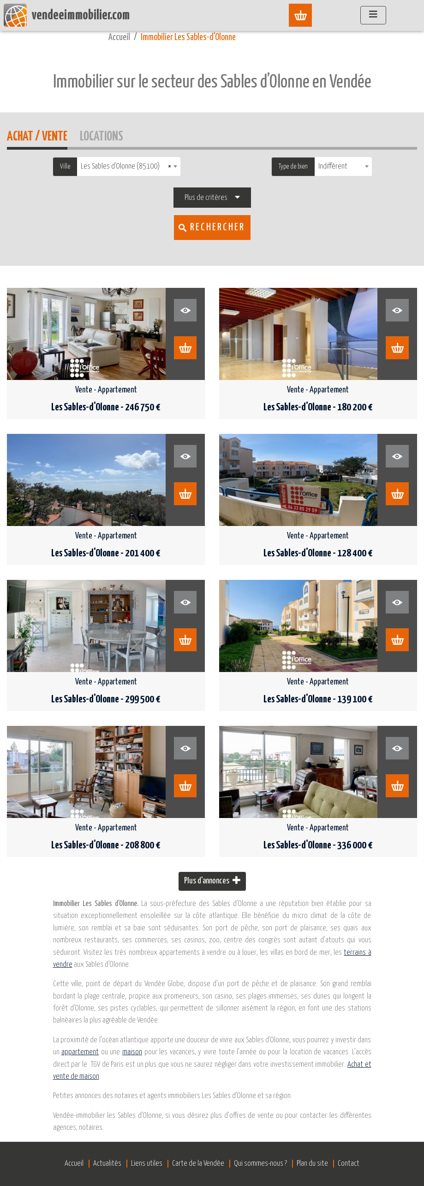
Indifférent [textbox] (332, 166)
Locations (101, 135)
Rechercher (217, 227)
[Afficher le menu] (373, 15)
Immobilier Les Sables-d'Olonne (188, 37)
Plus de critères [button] (206, 198)
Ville (65, 166)
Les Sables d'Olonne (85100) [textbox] (126, 166)
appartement (80, 1052)
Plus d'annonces (212, 880)
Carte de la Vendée (198, 1164)
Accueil (119, 37)
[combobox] (128, 166)
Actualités (107, 1164)
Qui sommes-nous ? (260, 1164)
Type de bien (293, 166)
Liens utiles (146, 1164)
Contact (348, 1164)
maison (132, 1052)
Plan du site (312, 1164)
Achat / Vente (37, 135)
